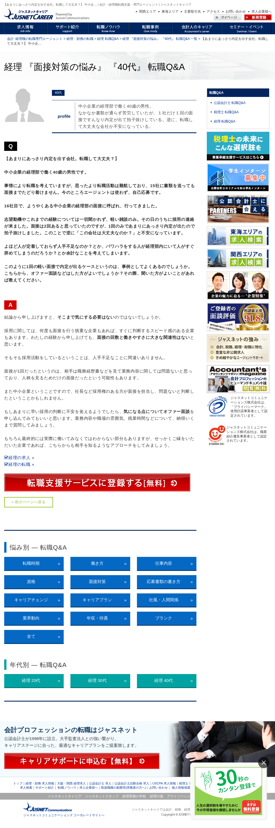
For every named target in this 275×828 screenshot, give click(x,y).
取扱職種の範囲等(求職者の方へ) (123, 787)
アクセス (213, 11)
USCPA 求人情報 (164, 783)
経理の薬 (156, 796)
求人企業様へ (261, 11)
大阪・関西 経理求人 (71, 783)
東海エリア (170, 11)
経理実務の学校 (134, 796)
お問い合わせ (236, 11)
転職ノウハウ (67, 787)
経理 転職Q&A (107, 39)
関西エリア (147, 11)
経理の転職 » (19, 464)
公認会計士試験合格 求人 (131, 783)
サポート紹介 (44, 787)
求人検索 (26, 787)
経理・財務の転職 (80, 39)
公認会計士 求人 (100, 783)
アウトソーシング (180, 796)
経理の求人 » (19, 457)
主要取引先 (192, 11)
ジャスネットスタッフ (102, 796)
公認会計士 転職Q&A (230, 103)
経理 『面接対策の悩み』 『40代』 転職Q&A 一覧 (159, 39)
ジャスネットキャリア (64, 796)
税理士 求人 (187, 783)
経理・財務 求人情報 (40, 783)
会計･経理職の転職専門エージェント (35, 39)
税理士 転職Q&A (226, 112)
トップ (17, 783)
